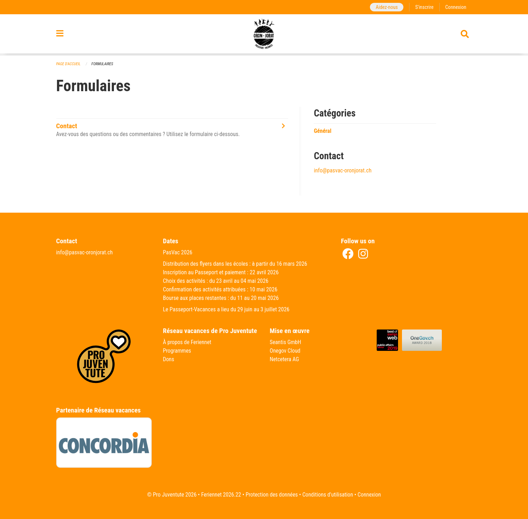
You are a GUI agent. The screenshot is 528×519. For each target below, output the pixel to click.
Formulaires (103, 64)
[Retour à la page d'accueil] (264, 35)
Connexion (455, 7)
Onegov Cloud (285, 350)
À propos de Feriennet (187, 342)
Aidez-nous (386, 7)
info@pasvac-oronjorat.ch (342, 170)
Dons (168, 359)
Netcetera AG (285, 359)
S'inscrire (423, 7)
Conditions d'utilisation (328, 494)
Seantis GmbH (286, 342)
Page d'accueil (68, 64)
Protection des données (271, 494)
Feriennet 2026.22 (220, 494)
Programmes (177, 350)
